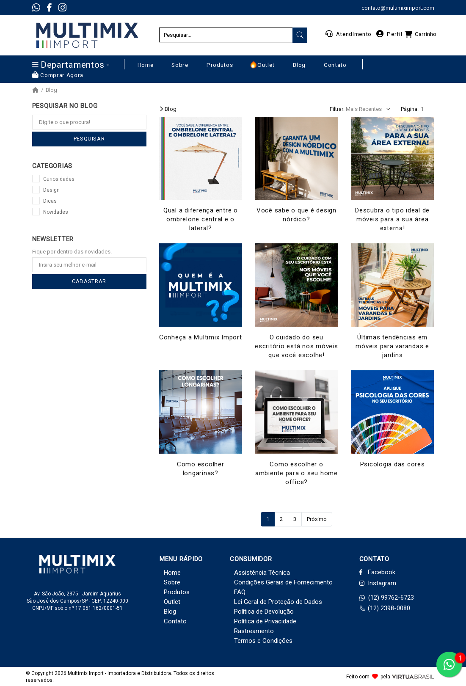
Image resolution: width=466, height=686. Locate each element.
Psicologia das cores (392, 464)
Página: (410, 109)
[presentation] (300, 35)
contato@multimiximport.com (397, 8)
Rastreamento (254, 631)
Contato (175, 621)
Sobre (172, 582)
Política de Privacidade (265, 621)
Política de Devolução (264, 611)
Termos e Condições (263, 641)
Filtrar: (337, 109)
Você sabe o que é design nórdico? (296, 215)
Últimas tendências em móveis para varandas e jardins (392, 346)
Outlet (172, 602)
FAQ (239, 592)
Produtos (177, 592)
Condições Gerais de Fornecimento (283, 582)
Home (172, 572)
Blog (51, 90)
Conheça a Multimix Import (200, 337)
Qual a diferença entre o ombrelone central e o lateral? (200, 219)
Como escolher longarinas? (200, 468)
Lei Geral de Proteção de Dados (278, 602)
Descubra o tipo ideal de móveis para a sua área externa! (392, 219)
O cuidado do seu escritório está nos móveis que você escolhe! (296, 346)
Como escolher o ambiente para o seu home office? (296, 473)
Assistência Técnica (262, 572)
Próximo (317, 519)
